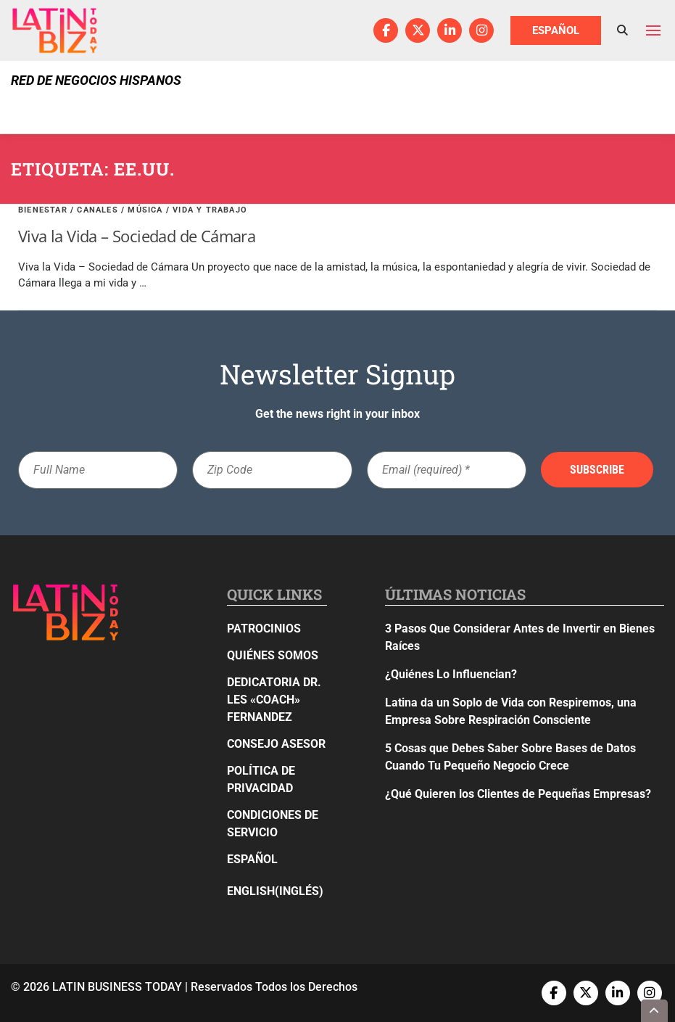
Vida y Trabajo (210, 210)
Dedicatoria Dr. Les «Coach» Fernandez (274, 699)
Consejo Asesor (276, 744)
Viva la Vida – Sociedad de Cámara (136, 236)
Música (145, 210)
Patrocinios (264, 628)
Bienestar (42, 210)
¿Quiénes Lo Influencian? (451, 674)
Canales (97, 210)
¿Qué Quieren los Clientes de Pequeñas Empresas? (518, 794)
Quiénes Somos (272, 655)
